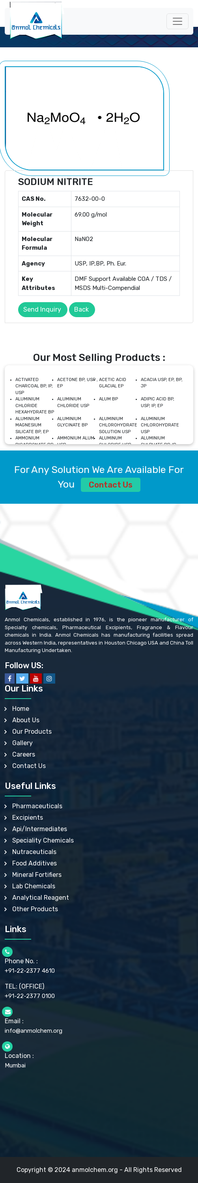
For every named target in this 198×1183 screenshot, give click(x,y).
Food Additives (34, 863)
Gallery (22, 743)
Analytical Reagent (40, 897)
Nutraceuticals (34, 852)
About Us (25, 720)
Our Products (32, 731)
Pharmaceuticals (37, 806)
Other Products (35, 909)
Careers (23, 754)
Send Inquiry (42, 309)
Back (81, 309)
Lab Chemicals (33, 886)
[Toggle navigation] (177, 21)
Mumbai (15, 1065)
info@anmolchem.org (33, 1030)
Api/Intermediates (39, 829)
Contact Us (111, 485)
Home (20, 708)
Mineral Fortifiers (37, 874)
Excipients (27, 817)
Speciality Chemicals (43, 840)
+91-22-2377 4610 (30, 970)
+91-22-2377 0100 (30, 996)
